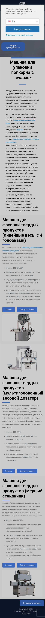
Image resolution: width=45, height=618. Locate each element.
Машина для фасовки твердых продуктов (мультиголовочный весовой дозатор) (22, 388)
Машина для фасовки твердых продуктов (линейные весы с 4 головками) (22, 230)
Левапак (20, 130)
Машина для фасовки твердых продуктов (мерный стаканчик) (22, 488)
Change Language (22, 29)
